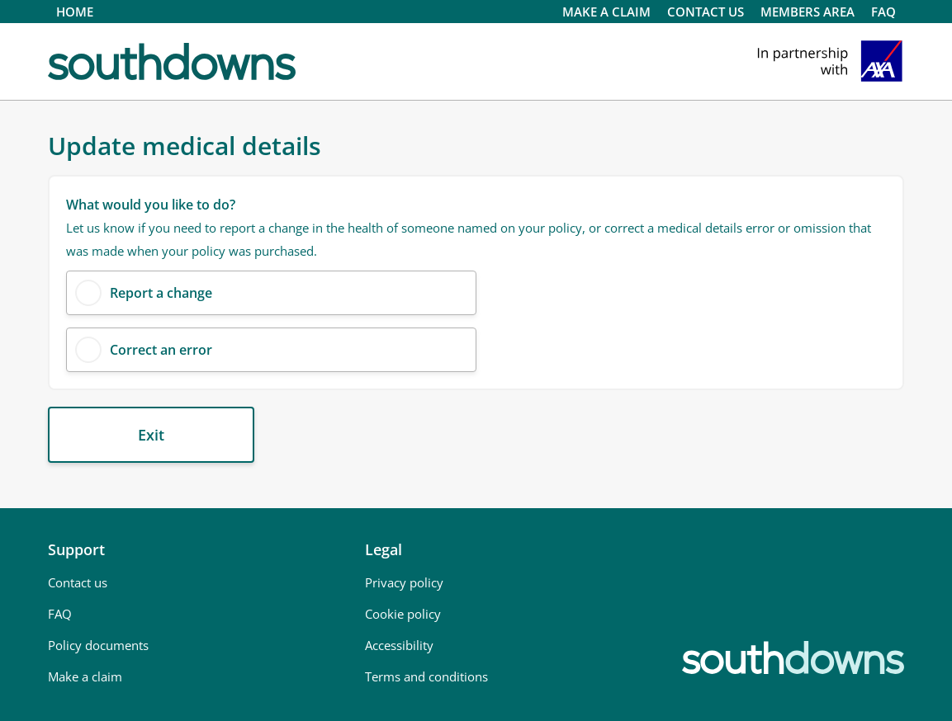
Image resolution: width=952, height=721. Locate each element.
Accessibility (399, 645)
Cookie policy (403, 614)
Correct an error (161, 350)
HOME (74, 11)
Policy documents (98, 645)
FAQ (883, 11)
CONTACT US (705, 11)
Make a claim (606, 11)
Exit (151, 435)
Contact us (77, 582)
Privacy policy (404, 582)
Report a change (161, 293)
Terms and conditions (426, 676)
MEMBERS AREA (807, 11)
